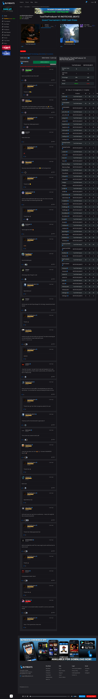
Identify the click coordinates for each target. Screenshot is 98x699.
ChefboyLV (64, 136)
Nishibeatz (27, 224)
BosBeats (64, 253)
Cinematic (47, 26)
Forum (27, 2)
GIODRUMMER (29, 540)
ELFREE (64, 188)
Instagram (87, 672)
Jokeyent (26, 18)
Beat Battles (27, 6)
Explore (22, 2)
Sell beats (48, 670)
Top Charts (48, 675)
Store (36, 2)
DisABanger (65, 207)
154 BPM (52, 26)
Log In (60, 675)
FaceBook (87, 668)
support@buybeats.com (26, 676)
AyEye (26, 100)
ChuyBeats (64, 200)
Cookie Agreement (76, 672)
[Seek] (48, 696)
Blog (32, 2)
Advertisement (53, 64)
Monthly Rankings (24, 54)
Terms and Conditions (77, 668)
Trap (85, 26)
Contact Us (74, 675)
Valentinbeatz (28, 69)
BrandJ (63, 219)
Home (21, 6)
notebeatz (64, 225)
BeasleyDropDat (29, 382)
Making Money (49, 677)
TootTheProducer (30, 44)
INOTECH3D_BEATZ (69, 44)
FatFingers (27, 600)
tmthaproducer (28, 17)
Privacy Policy (75, 670)
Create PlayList (91, 696)
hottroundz (28, 430)
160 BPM (89, 26)
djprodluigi (64, 231)
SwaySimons (28, 444)
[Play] (25, 696)
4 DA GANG (86, 25)
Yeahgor (27, 269)
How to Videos (62, 677)
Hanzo (63, 158)
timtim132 (27, 132)
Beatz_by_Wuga (66, 164)
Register (61, 672)
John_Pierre (28, 507)
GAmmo (27, 571)
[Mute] (71, 696)
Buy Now (82, 696)
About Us (48, 679)
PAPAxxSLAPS (65, 286)
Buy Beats (48, 668)
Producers (48, 672)
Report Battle (23, 51)
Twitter (86, 670)
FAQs (60, 668)
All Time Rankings (34, 54)
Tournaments (50, 54)
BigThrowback (28, 161)
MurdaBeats (28, 253)
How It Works (62, 670)
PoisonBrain (28, 330)
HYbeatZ (64, 176)
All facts (47, 25)
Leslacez (27, 364)
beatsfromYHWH (29, 192)
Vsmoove (64, 268)
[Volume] (75, 696)
